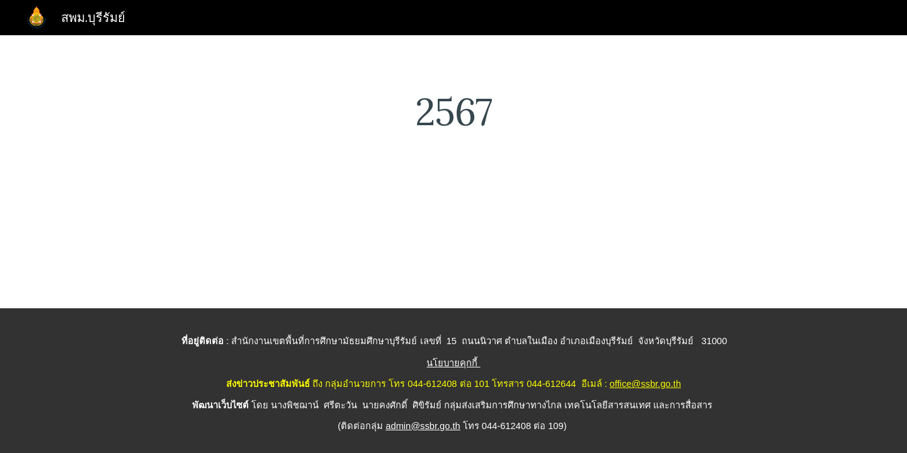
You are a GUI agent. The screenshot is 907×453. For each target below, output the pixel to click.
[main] (453, 111)
